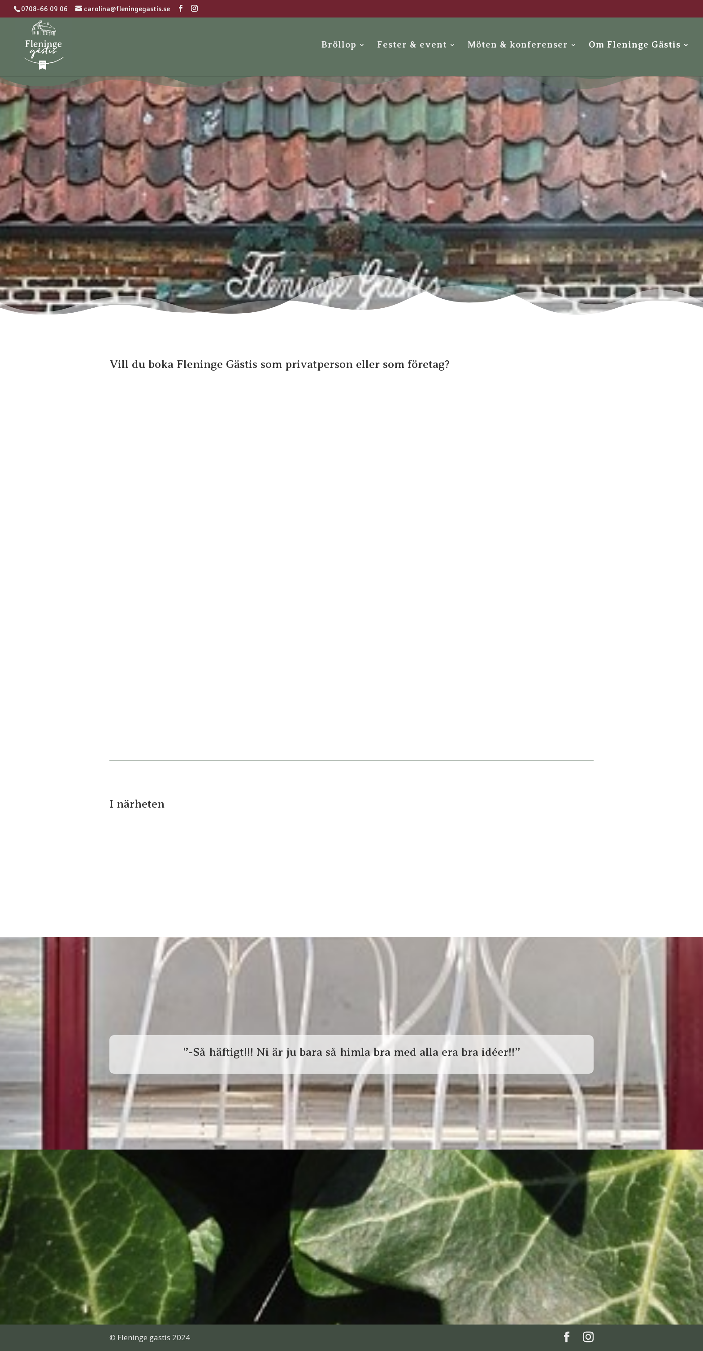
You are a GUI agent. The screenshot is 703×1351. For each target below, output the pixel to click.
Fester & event (412, 46)
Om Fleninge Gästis (635, 46)
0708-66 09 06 (44, 8)
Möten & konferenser (518, 46)
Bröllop (338, 46)
